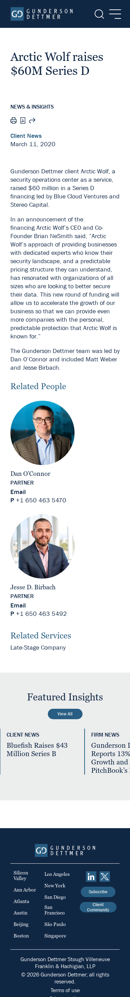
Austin (20, 913)
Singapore (55, 936)
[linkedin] (91, 876)
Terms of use (65, 990)
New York (55, 885)
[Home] (41, 14)
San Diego (55, 897)
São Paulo (55, 924)
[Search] (98, 14)
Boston (21, 936)
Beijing (21, 924)
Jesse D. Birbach (32, 587)
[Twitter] (104, 876)
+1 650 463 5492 (41, 614)
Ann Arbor (25, 890)
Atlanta (21, 901)
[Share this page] (32, 121)
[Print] (13, 121)
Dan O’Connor (30, 473)
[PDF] (23, 121)
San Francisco (54, 910)
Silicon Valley (21, 875)
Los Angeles (57, 874)
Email (18, 492)
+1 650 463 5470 (41, 500)
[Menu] (113, 14)
